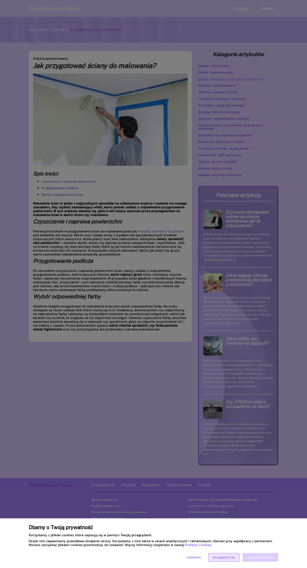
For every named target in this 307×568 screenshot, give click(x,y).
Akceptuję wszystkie (260, 557)
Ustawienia (193, 557)
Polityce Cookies (198, 544)
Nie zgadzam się (224, 557)
